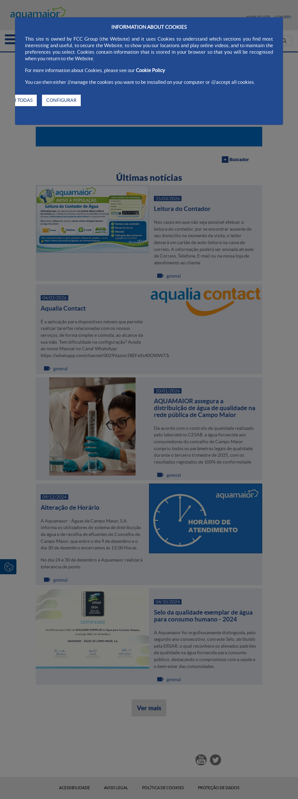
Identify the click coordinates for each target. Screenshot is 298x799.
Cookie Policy (150, 70)
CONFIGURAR (61, 100)
